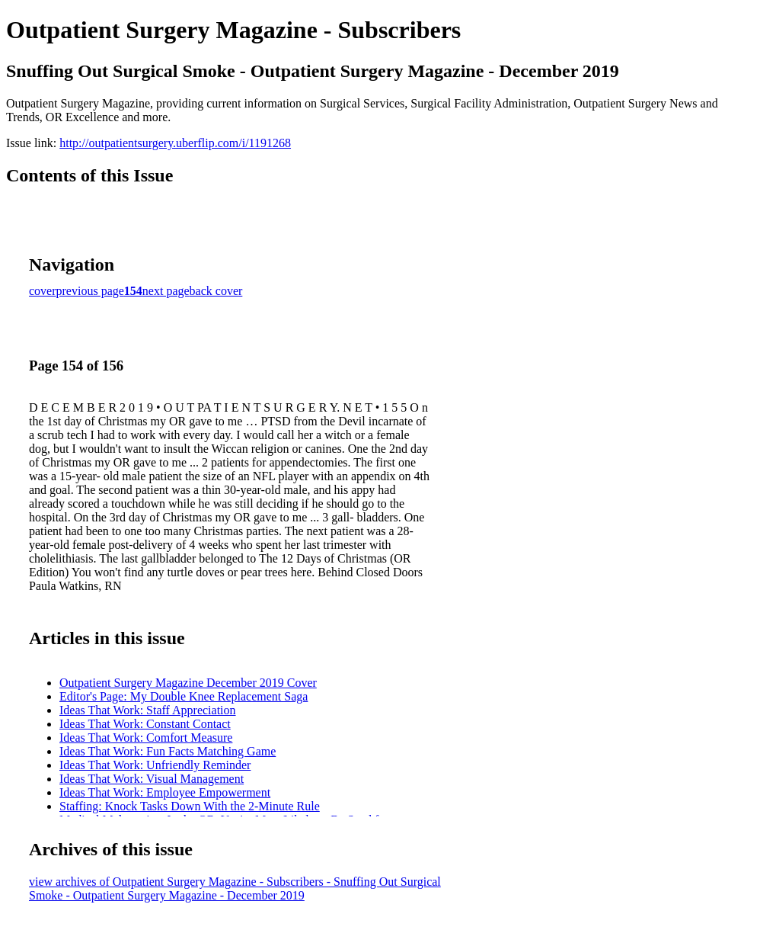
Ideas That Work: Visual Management (151, 778)
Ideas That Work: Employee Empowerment (164, 792)
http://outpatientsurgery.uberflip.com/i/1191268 (175, 142)
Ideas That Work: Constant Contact (145, 723)
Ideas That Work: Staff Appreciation (147, 710)
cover (42, 290)
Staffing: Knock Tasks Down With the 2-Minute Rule (189, 806)
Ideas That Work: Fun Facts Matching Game (167, 751)
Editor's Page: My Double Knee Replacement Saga (183, 696)
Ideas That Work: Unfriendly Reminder (155, 764)
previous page (90, 290)
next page (166, 290)
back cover (216, 290)
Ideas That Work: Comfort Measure (145, 737)
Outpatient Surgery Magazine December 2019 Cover (188, 682)
